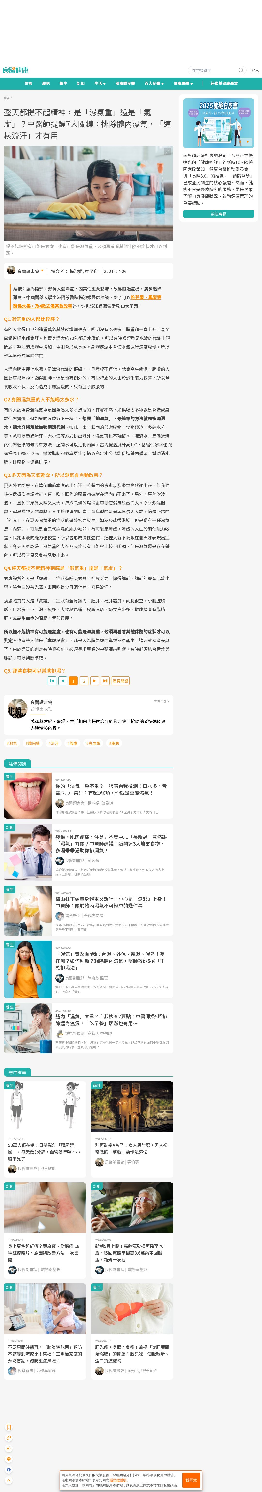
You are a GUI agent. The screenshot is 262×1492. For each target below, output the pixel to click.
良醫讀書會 (28, 271)
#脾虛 (72, 743)
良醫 (7, 98)
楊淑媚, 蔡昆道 (83, 271)
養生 (63, 83)
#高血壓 (93, 743)
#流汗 (53, 743)
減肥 (46, 83)
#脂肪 (114, 743)
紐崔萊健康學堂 (224, 83)
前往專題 (218, 214)
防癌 (28, 83)
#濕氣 (12, 743)
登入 (255, 70)
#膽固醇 (33, 743)
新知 (81, 83)
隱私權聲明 (118, 1480)
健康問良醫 (125, 83)
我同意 (191, 1480)
